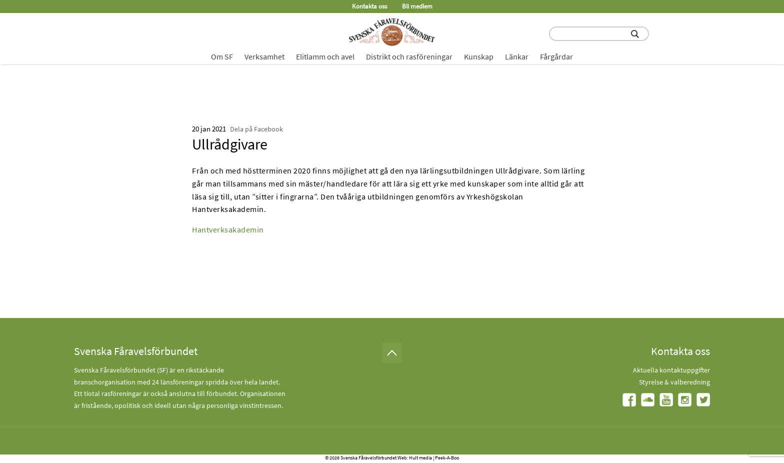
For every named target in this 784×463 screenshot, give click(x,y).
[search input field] (599, 33)
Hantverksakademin (228, 229)
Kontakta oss (369, 6)
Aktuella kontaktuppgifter (671, 370)
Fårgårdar (556, 57)
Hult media (420, 457)
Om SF (222, 57)
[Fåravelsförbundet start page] (392, 32)
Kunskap (479, 57)
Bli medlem (417, 6)
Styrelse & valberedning (674, 382)
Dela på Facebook (256, 129)
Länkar (516, 57)
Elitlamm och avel (325, 57)
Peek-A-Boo (447, 457)
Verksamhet (264, 57)
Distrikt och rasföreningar (409, 57)
